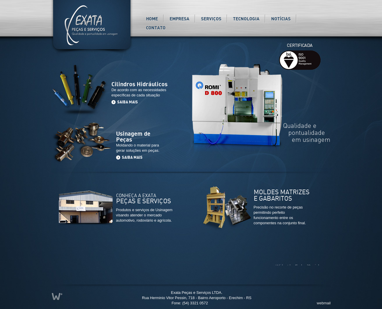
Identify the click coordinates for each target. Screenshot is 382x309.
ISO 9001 (300, 66)
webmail (324, 303)
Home (152, 19)
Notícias (281, 19)
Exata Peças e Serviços (91, 25)
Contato (156, 28)
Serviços (211, 19)
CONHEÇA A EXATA (143, 198)
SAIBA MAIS (128, 102)
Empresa (179, 19)
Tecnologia (246, 19)
